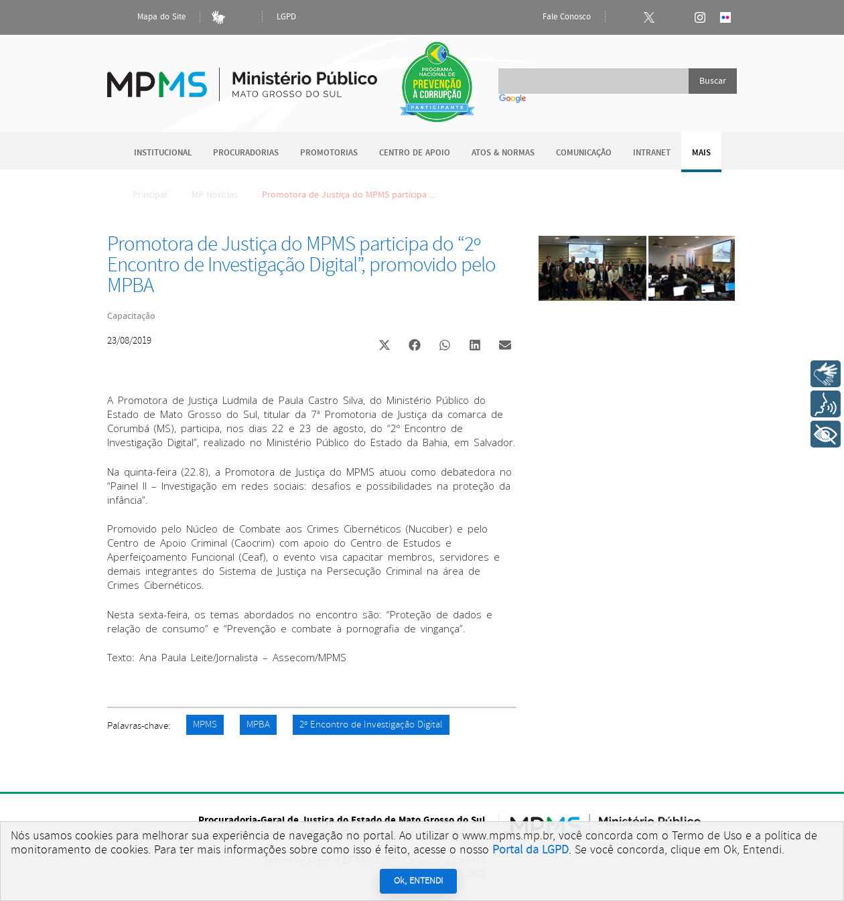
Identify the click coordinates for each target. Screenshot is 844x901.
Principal (141, 195)
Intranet (652, 153)
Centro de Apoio (414, 153)
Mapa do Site (150, 17)
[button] (384, 346)
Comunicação (584, 153)
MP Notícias (215, 195)
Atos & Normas (503, 153)
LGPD (286, 17)
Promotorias (329, 153)
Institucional (163, 153)
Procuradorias (246, 153)
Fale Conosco (555, 17)
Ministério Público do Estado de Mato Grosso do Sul (242, 76)
